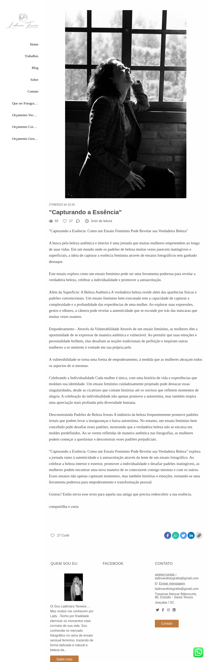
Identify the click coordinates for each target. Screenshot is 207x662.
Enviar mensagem (172, 578)
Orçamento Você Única (25, 115)
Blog (35, 68)
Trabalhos (31, 56)
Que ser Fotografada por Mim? (25, 103)
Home (34, 44)
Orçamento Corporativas (25, 127)
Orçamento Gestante (25, 139)
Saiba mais (64, 654)
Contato (32, 91)
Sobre (34, 80)
